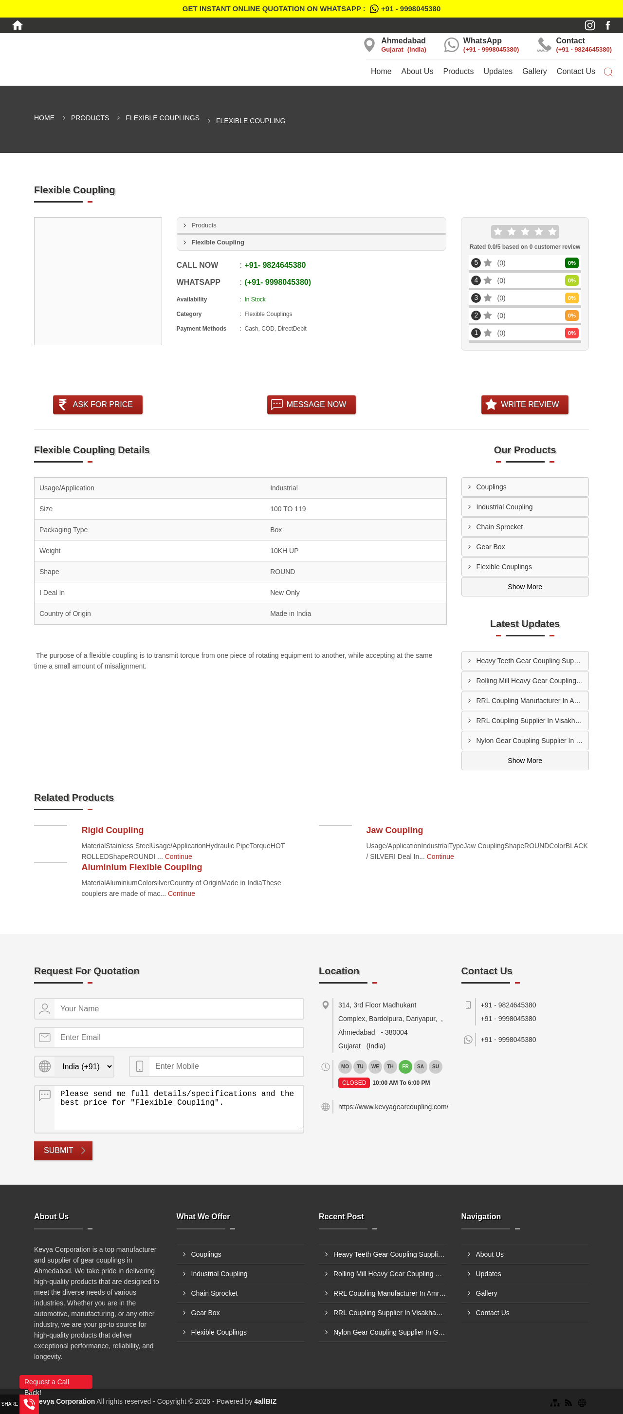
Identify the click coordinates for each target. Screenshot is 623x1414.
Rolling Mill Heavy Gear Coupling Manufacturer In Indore (532, 681)
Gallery (534, 71)
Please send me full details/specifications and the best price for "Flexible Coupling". (179, 1108)
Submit (58, 1150)
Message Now (317, 404)
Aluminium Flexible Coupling (142, 867)
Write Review (530, 404)
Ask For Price (103, 404)
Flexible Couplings (163, 118)
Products (458, 71)
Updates (498, 71)
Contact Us (576, 71)
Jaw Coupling (394, 830)
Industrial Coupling (504, 507)
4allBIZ (265, 1401)
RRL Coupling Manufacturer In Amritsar (532, 701)
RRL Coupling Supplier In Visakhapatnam (532, 721)
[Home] (17, 25)
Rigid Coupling (113, 830)
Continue (178, 856)
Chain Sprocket (499, 527)
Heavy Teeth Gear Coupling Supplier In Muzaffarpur (532, 661)
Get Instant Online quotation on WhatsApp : (311, 9)
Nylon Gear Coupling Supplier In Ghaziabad (532, 740)
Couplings (491, 487)
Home (381, 71)
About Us (418, 71)
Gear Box (490, 547)
